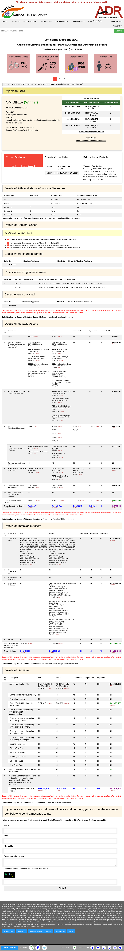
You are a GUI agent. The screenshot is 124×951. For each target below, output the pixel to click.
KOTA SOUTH (41, 84)
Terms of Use (60, 931)
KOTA (30, 84)
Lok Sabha (15, 21)
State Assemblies (30, 21)
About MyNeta (116, 21)
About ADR (117, 26)
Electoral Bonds (78, 21)
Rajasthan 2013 (18, 84)
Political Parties (61, 21)
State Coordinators (36, 931)
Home (4, 21)
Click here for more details (91, 132)
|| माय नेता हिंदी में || (95, 21)
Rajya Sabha (46, 21)
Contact (48, 931)
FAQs (71, 931)
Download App (65, 948)
